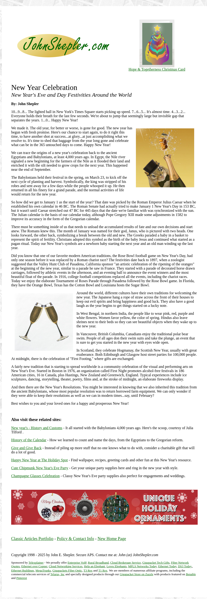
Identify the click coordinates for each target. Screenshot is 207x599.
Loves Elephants (117, 566)
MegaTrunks (43, 570)
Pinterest (21, 578)
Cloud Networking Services (65, 566)
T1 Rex (102, 570)
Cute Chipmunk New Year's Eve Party (39, 468)
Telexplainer (36, 562)
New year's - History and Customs (36, 428)
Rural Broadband (98, 562)
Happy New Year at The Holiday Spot (39, 460)
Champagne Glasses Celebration (35, 476)
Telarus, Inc (57, 574)
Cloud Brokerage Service (125, 562)
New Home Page (111, 538)
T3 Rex (88, 570)
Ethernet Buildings (22, 570)
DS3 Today (184, 566)
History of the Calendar (28, 440)
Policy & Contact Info (75, 538)
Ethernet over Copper (34, 566)
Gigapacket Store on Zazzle (136, 574)
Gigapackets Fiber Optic (67, 570)
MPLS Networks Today (142, 566)
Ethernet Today (167, 566)
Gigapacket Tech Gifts (156, 562)
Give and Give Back (26, 448)
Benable (191, 574)
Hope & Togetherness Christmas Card (157, 67)
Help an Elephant (94, 566)
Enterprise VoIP (77, 562)
